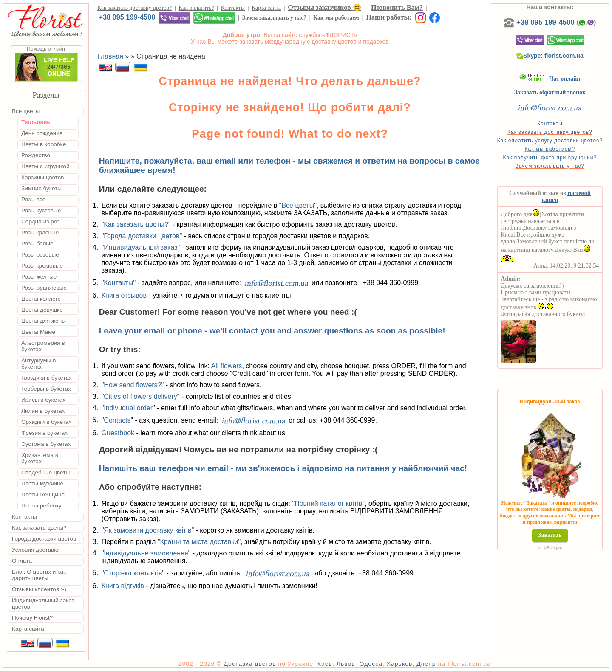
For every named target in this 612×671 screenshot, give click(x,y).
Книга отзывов (124, 295)
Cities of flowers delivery (140, 396)
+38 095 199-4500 (127, 17)
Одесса (371, 663)
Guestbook (118, 433)
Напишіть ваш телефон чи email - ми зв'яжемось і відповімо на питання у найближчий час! (283, 468)
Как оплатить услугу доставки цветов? (550, 141)
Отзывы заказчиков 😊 (324, 7)
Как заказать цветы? (136, 224)
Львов (346, 663)
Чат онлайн (549, 79)
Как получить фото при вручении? (550, 158)
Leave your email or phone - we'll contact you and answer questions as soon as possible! (272, 330)
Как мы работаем (336, 17)
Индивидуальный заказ (140, 247)
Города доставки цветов (141, 236)
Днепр (426, 663)
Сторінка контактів (133, 572)
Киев (324, 663)
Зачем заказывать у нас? (274, 17)
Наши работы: (388, 17)
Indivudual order (128, 408)
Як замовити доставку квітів (147, 530)
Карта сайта (266, 8)
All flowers (226, 365)
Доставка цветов (250, 663)
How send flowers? (132, 385)
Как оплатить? (196, 8)
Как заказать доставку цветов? (134, 8)
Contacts (117, 419)
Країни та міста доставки (199, 541)
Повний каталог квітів (328, 503)
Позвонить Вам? (397, 7)
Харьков (400, 663)
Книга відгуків (123, 585)
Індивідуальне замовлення (146, 553)
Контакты (233, 8)
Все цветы (297, 205)
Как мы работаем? (550, 149)
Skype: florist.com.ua (550, 55)
